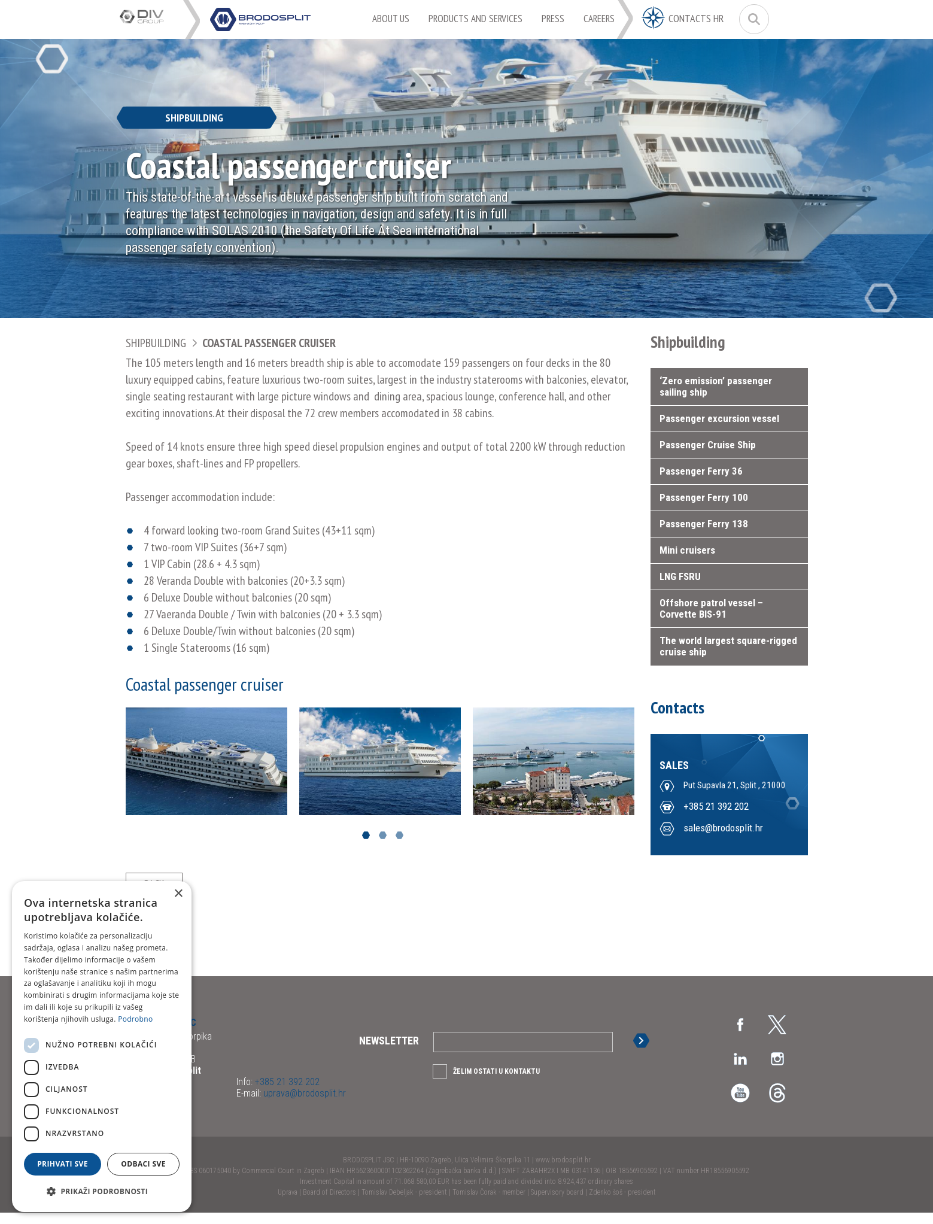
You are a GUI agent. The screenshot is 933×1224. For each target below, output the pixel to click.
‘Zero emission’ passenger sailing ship (716, 386)
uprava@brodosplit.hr (303, 1104)
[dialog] (102, 1046)
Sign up (643, 1052)
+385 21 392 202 (716, 807)
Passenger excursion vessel (719, 418)
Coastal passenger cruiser (269, 343)
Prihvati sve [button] (62, 1164)
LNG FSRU (680, 576)
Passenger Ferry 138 (704, 524)
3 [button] (399, 835)
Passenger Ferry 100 (704, 497)
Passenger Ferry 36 (701, 471)
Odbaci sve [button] (143, 1164)
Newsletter (389, 1052)
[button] (102, 1191)
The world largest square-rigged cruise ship (728, 646)
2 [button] (383, 835)
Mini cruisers (687, 550)
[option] (206, 761)
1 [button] (366, 835)
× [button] (178, 893)
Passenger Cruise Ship (708, 445)
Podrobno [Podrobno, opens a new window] (135, 1019)
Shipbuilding (156, 343)
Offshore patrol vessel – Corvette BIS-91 (711, 608)
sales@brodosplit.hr (723, 829)
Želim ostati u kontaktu (496, 1083)
